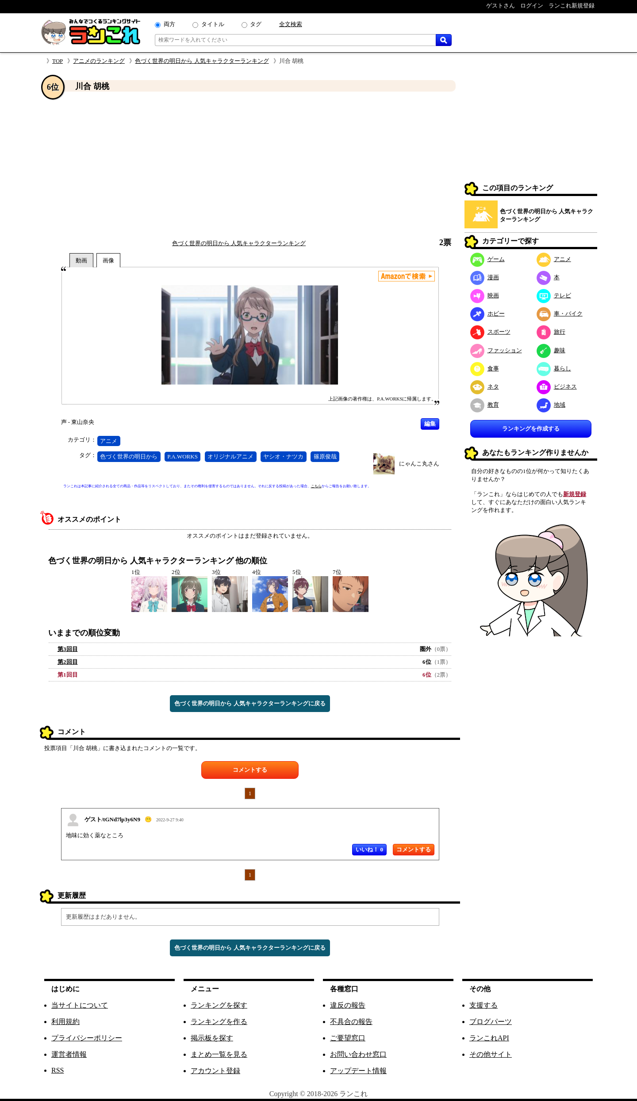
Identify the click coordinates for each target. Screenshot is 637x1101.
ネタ (484, 386)
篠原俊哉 (325, 456)
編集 (430, 423)
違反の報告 (347, 1005)
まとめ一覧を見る (219, 1054)
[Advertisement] (250, 165)
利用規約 (65, 1021)
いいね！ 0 (369, 849)
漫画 (484, 277)
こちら (316, 486)
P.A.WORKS (182, 456)
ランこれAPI (489, 1038)
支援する (483, 1005)
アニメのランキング (99, 61)
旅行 (551, 331)
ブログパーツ (490, 1021)
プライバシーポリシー (86, 1038)
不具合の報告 (351, 1021)
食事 (484, 368)
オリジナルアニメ (230, 456)
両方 (169, 24)
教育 (484, 404)
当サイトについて (79, 1005)
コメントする (250, 769)
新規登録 (574, 494)
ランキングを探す (219, 1005)
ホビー (487, 313)
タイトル (212, 24)
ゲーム (487, 259)
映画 (484, 295)
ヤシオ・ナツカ (283, 456)
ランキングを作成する (531, 428)
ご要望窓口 (347, 1038)
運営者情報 (69, 1054)
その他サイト (490, 1054)
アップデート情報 (358, 1070)
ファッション (496, 350)
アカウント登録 (215, 1070)
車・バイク (560, 313)
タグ (255, 24)
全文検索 (290, 24)
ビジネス (557, 386)
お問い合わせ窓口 (358, 1054)
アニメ (108, 441)
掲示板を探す (212, 1038)
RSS (57, 1070)
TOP (57, 61)
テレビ (554, 295)
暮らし (554, 368)
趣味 (551, 350)
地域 (551, 404)
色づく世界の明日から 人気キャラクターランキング (202, 61)
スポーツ (490, 331)
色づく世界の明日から (128, 456)
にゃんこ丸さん (419, 463)
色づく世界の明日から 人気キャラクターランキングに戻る (249, 703)
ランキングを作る (219, 1021)
